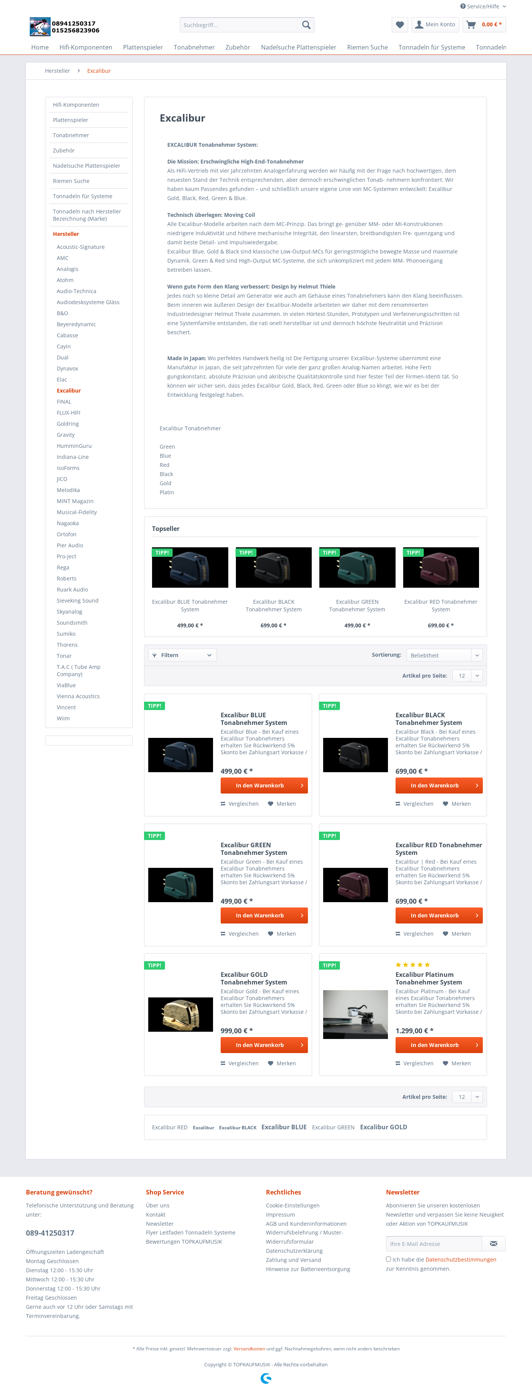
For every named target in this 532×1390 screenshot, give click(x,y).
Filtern (165, 655)
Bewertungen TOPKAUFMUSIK (184, 1241)
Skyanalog (69, 611)
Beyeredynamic (76, 324)
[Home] (40, 47)
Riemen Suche (71, 180)
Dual (63, 357)
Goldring (68, 423)
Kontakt (155, 1214)
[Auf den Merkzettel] (282, 803)
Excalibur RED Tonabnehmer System (441, 605)
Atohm (65, 280)
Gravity (66, 434)
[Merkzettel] (400, 24)
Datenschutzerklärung (294, 1250)
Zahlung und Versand (293, 1259)
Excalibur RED (170, 1127)
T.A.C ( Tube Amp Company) (79, 670)
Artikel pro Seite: (424, 675)
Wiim (63, 718)
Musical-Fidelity (77, 512)
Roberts (67, 578)
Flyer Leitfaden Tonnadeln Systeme (191, 1232)
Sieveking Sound (78, 600)
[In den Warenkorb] (264, 786)
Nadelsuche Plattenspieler (86, 165)
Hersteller (66, 233)
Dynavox (67, 368)
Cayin (64, 346)
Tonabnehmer (71, 135)
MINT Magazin (75, 501)
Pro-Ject (66, 556)
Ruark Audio (72, 589)
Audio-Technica (76, 291)
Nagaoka (68, 523)
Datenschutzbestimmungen (461, 1259)
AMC (63, 257)
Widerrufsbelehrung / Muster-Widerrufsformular (304, 1237)
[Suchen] (306, 24)
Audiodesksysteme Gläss (88, 302)
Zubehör (64, 150)
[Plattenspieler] (143, 47)
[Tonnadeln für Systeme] (432, 47)
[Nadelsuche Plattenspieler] (299, 47)
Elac (62, 379)
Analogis (68, 269)
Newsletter (160, 1223)
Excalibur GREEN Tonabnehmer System (357, 605)
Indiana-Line (73, 456)
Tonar (64, 655)
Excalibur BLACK (238, 1127)
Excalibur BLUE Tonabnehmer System (190, 605)
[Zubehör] (238, 47)
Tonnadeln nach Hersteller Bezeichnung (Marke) (87, 215)
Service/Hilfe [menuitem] (480, 6)
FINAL (64, 401)
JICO (62, 479)
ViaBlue (66, 685)
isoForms (68, 467)
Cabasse (67, 335)
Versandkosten (249, 1348)
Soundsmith (72, 622)
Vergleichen (240, 803)
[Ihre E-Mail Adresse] (434, 1243)
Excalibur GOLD (383, 1127)
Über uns (158, 1205)
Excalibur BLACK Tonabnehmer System (274, 605)
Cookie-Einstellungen (293, 1205)
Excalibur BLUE (284, 1127)
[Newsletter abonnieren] (494, 1243)
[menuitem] (247, 28)
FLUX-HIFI (68, 412)
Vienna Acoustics (78, 696)
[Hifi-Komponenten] (86, 47)
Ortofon (67, 534)
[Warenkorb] (484, 24)
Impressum (280, 1214)
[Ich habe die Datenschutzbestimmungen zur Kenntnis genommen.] (388, 1259)
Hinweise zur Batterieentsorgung (308, 1269)
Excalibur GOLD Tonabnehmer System (254, 978)
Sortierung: (386, 654)
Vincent (66, 707)
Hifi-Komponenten (76, 104)
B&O (62, 313)
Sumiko (66, 633)
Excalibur (69, 390)
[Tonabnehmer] (194, 47)
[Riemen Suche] (367, 47)
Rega (63, 567)
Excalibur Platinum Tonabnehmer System (429, 978)
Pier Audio (70, 545)
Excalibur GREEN (334, 1127)
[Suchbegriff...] (247, 24)
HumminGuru (74, 445)
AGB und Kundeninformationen (306, 1223)
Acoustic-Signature (81, 246)
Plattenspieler (70, 119)
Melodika (68, 490)
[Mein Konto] (435, 24)
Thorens (67, 644)
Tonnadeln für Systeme (82, 196)
